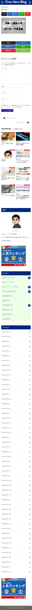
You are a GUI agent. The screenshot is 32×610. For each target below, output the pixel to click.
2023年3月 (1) (6, 355)
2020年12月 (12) (7, 480)
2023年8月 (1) (6, 341)
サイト (3, 99)
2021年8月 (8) (6, 442)
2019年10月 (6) (6, 547)
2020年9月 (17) (6, 495)
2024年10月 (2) (6, 331)
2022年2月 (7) (6, 413)
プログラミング (11, 286)
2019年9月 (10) (6, 552)
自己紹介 (8, 314)
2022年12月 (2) (6, 370)
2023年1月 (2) (6, 365)
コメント (4, 68)
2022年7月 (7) (6, 389)
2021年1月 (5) (6, 475)
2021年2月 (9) (6, 471)
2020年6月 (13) (6, 509)
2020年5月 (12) (6, 514)
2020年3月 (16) (6, 523)
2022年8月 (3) (6, 384)
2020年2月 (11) (6, 528)
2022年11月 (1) (6, 375)
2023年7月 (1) (6, 346)
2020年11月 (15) (7, 485)
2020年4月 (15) (6, 519)
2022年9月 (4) (6, 379)
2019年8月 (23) (6, 557)
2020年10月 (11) (7, 490)
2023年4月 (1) (6, 351)
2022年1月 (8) (6, 418)
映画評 (8, 296)
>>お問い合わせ (6, 240)
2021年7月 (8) (6, 447)
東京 (7, 300)
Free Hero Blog (15, 607)
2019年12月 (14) (7, 538)
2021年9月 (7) (6, 437)
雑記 (7, 319)
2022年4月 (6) (6, 403)
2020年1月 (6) (6, 533)
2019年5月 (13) (6, 571)
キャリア (9, 282)
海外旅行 (9, 305)
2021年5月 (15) (6, 456)
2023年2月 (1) (6, 360)
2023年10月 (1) (6, 336)
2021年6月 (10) (6, 451)
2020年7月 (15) (6, 504)
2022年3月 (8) (6, 408)
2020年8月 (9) (6, 499)
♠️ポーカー (9, 277)
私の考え (8, 309)
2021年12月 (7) (6, 423)
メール (3, 92)
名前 (3, 86)
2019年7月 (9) (6, 562)
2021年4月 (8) (6, 461)
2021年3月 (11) (6, 466)
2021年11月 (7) (6, 427)
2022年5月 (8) (6, 399)
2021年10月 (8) (6, 432)
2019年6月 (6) (6, 567)
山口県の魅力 (10, 291)
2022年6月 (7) (6, 394)
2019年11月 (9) (6, 543)
